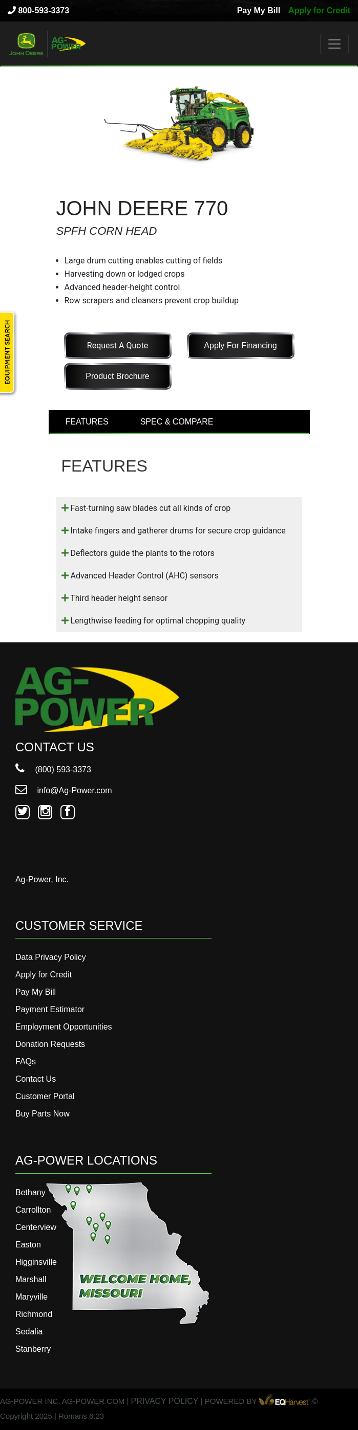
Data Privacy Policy (50, 957)
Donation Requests (50, 1044)
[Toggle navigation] (334, 44)
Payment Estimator (50, 1009)
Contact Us (35, 1079)
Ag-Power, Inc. (42, 879)
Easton (28, 1244)
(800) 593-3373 (53, 769)
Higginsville (36, 1262)
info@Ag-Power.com (63, 790)
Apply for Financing (240, 345)
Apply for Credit (319, 10)
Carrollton (33, 1209)
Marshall (30, 1279)
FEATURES (87, 421)
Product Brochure (118, 376)
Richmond (33, 1314)
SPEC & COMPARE (177, 421)
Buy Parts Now (42, 1113)
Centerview (35, 1227)
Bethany (30, 1192)
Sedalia (29, 1331)
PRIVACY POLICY (165, 1401)
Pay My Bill (258, 10)
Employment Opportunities (63, 1026)
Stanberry (33, 1349)
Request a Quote (117, 345)
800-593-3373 (38, 10)
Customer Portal (45, 1096)
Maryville (31, 1296)
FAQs (25, 1061)
